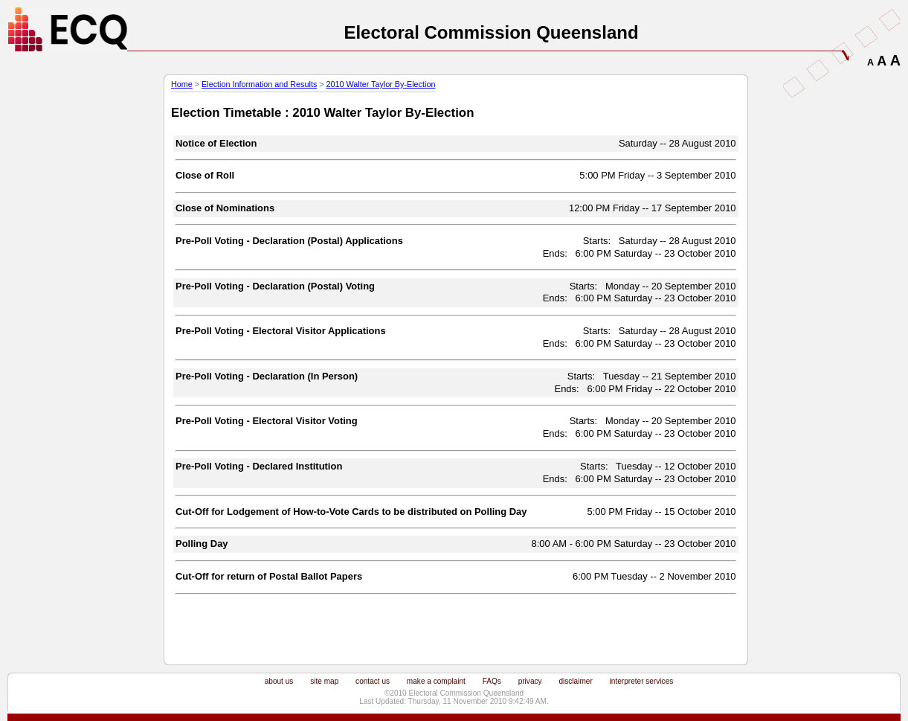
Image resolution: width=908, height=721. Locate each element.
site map (324, 681)
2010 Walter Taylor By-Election (381, 84)
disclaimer (575, 681)
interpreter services (642, 681)
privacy (530, 681)
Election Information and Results (259, 84)
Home (182, 84)
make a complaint (436, 681)
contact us (372, 681)
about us (279, 681)
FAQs (492, 681)
